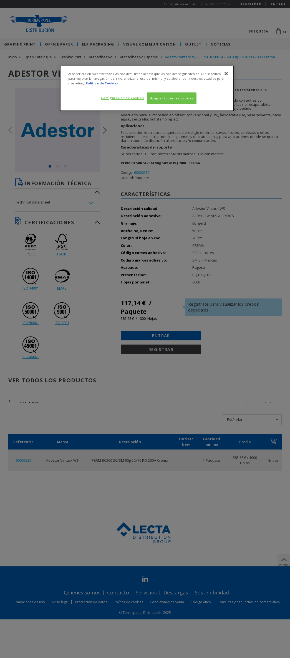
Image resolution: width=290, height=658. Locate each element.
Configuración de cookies (122, 98)
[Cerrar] (226, 73)
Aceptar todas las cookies (171, 98)
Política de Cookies (102, 83)
